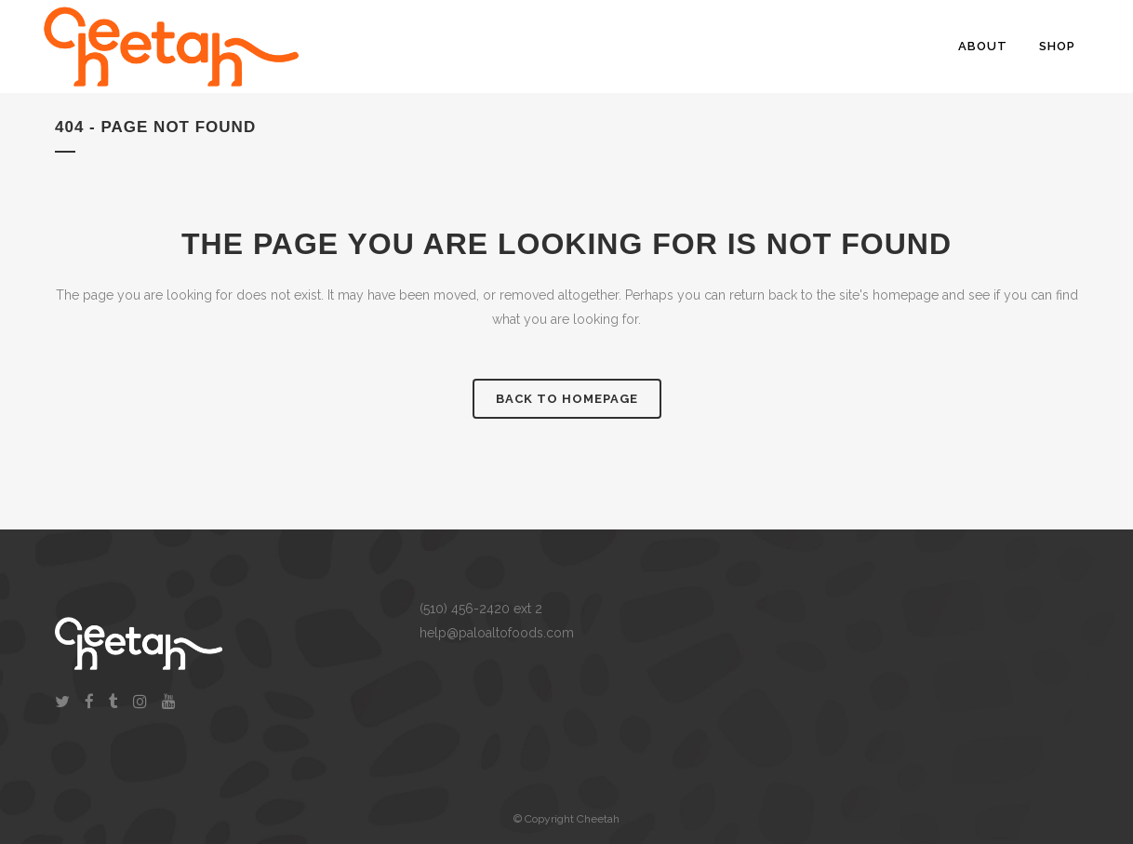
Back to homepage (567, 399)
